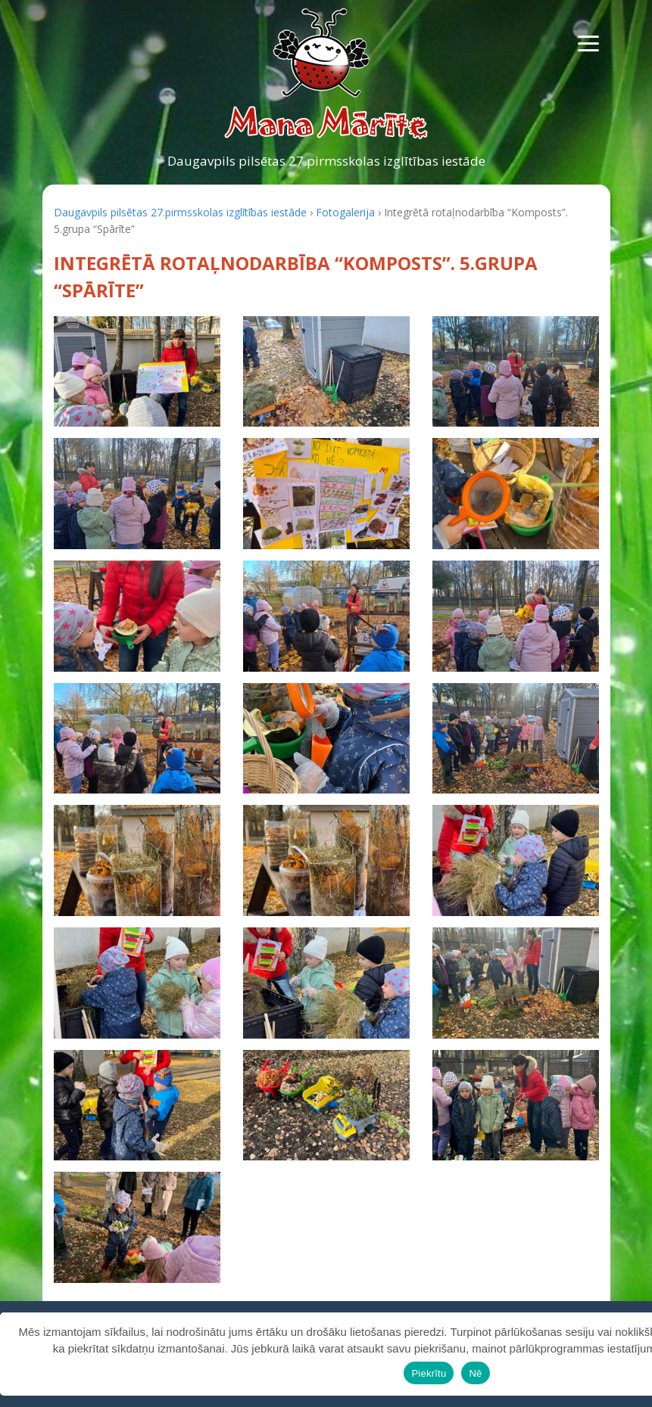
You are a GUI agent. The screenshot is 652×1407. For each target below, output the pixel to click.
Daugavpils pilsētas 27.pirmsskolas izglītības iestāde (326, 160)
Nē (475, 1373)
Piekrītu (428, 1373)
